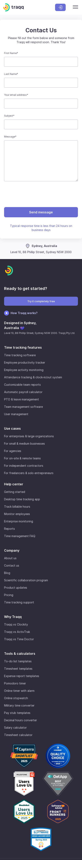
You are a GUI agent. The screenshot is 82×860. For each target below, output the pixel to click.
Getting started (14, 492)
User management (16, 414)
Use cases (12, 428)
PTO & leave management (21, 399)
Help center (13, 484)
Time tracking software (20, 355)
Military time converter (19, 705)
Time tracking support (19, 602)
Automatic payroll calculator (23, 392)
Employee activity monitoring (23, 370)
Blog (7, 573)
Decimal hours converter (20, 720)
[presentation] (41, 194)
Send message (41, 212)
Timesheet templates (18, 668)
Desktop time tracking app (22, 499)
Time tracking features (23, 347)
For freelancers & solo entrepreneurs (28, 473)
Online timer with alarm (19, 690)
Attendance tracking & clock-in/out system (33, 377)
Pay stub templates (17, 713)
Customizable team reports (22, 384)
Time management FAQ (19, 536)
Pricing (8, 595)
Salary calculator (15, 727)
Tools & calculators (19, 653)
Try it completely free (41, 301)
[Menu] (75, 7)
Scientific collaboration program (26, 580)
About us (10, 558)
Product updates (15, 587)
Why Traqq (13, 617)
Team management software (23, 406)
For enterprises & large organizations (29, 436)
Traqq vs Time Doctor (19, 639)
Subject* (9, 115)
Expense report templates (21, 676)
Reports (9, 528)
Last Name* (11, 74)
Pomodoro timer (15, 683)
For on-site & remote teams (22, 458)
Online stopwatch (16, 698)
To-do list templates (18, 661)
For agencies (12, 451)
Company (11, 550)
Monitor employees (17, 514)
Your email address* (16, 94)
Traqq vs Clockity (16, 624)
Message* (10, 136)
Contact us (11, 565)
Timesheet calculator (18, 735)
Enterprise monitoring (18, 521)
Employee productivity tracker (24, 362)
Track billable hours (17, 506)
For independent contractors (23, 465)
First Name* (11, 53)
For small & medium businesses (24, 443)
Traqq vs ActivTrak (17, 631)
